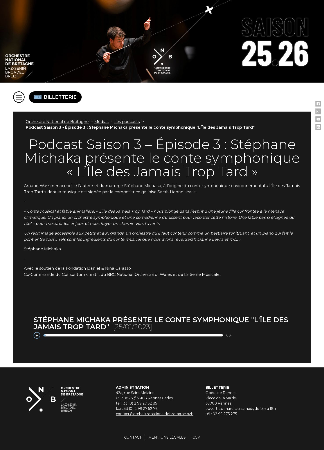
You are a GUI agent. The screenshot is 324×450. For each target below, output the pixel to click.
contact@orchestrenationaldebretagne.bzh (154, 414)
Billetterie (55, 97)
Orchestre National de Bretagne (57, 121)
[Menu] (19, 97)
